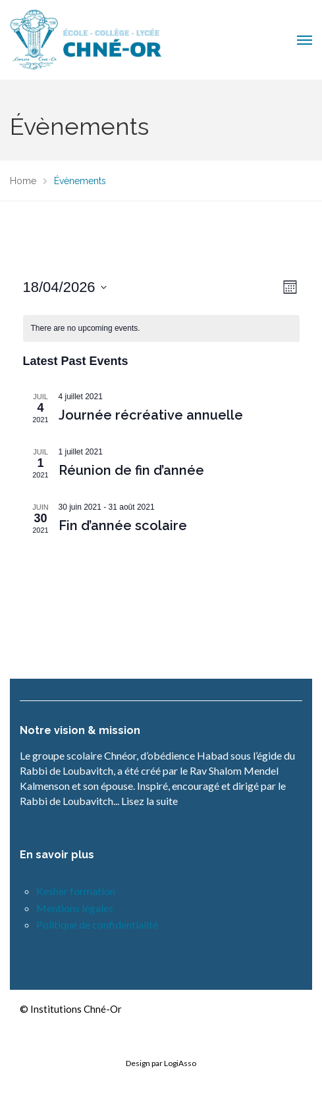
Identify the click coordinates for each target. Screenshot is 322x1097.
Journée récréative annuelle (151, 415)
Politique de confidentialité (97, 924)
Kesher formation (75, 891)
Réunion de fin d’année (131, 470)
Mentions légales (74, 908)
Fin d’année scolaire (123, 525)
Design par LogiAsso (161, 1063)
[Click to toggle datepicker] (65, 287)
